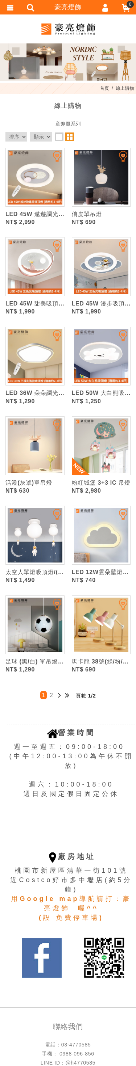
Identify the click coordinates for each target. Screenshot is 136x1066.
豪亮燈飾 (68, 29)
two (69, 136)
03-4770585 (76, 1045)
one (59, 136)
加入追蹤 (52, 159)
